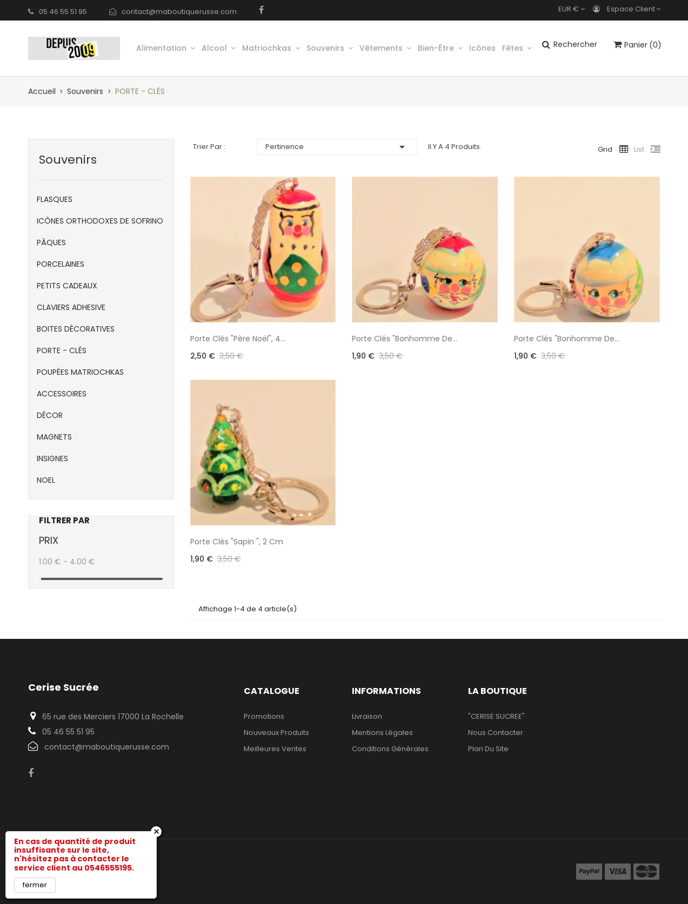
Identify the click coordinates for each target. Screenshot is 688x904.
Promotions (264, 716)
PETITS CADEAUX (67, 285)
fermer (35, 885)
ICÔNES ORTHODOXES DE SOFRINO (100, 220)
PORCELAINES (60, 264)
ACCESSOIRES (61, 393)
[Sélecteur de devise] (574, 8)
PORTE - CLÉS (61, 350)
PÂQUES (51, 242)
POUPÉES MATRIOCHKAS (80, 372)
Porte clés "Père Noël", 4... (237, 338)
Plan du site (488, 749)
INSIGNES (52, 458)
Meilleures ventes (275, 749)
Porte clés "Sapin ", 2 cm (236, 541)
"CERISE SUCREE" (496, 716)
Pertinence (336, 146)
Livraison (367, 716)
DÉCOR (50, 415)
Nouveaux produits (276, 732)
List (639, 149)
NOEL (46, 480)
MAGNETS (54, 436)
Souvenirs (68, 159)
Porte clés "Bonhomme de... (404, 338)
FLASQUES (54, 199)
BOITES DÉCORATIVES (76, 328)
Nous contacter (495, 732)
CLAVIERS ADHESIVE (71, 307)
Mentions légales (382, 732)
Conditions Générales (390, 749)
